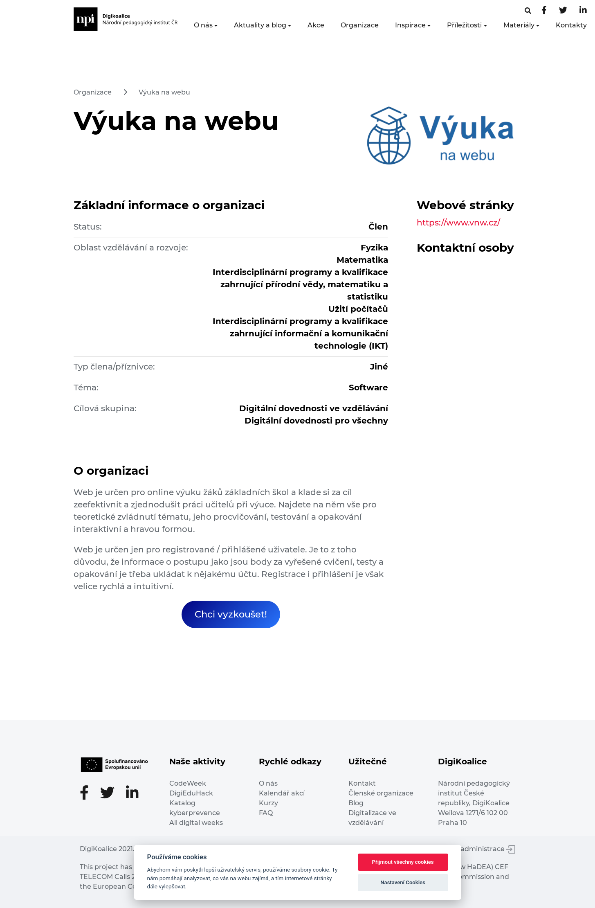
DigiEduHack (191, 793)
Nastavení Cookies (402, 882)
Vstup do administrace (472, 849)
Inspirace (410, 25)
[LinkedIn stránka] (583, 11)
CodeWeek (187, 783)
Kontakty (571, 25)
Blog (356, 803)
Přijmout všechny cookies (403, 862)
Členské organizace (380, 793)
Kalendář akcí (282, 793)
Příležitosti (464, 25)
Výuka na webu (164, 92)
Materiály (518, 25)
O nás (203, 25)
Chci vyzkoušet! (231, 614)
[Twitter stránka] (563, 11)
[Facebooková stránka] (528, 11)
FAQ (266, 813)
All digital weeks (196, 823)
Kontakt (362, 783)
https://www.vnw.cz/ (458, 223)
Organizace (360, 25)
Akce (316, 25)
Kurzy (268, 803)
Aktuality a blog (260, 25)
